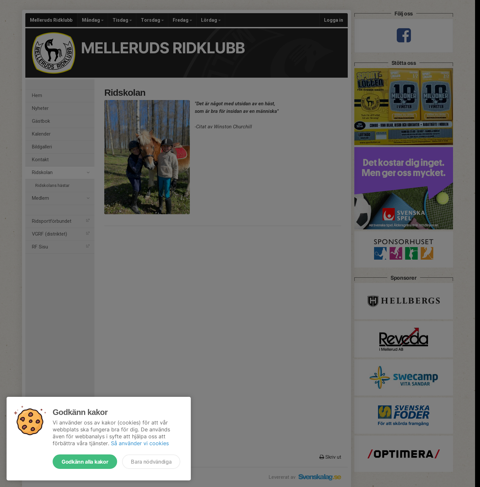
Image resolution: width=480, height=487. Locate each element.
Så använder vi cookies (140, 443)
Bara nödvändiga (151, 461)
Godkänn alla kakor (85, 461)
